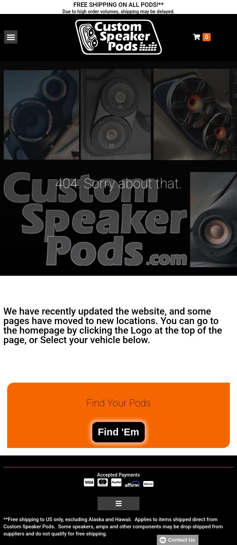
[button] (10, 37)
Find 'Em (118, 432)
